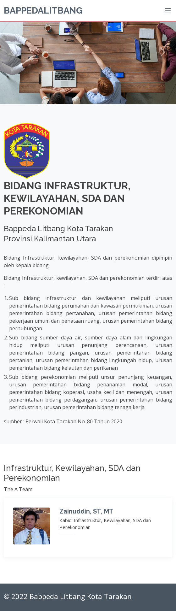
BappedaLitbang (43, 10)
